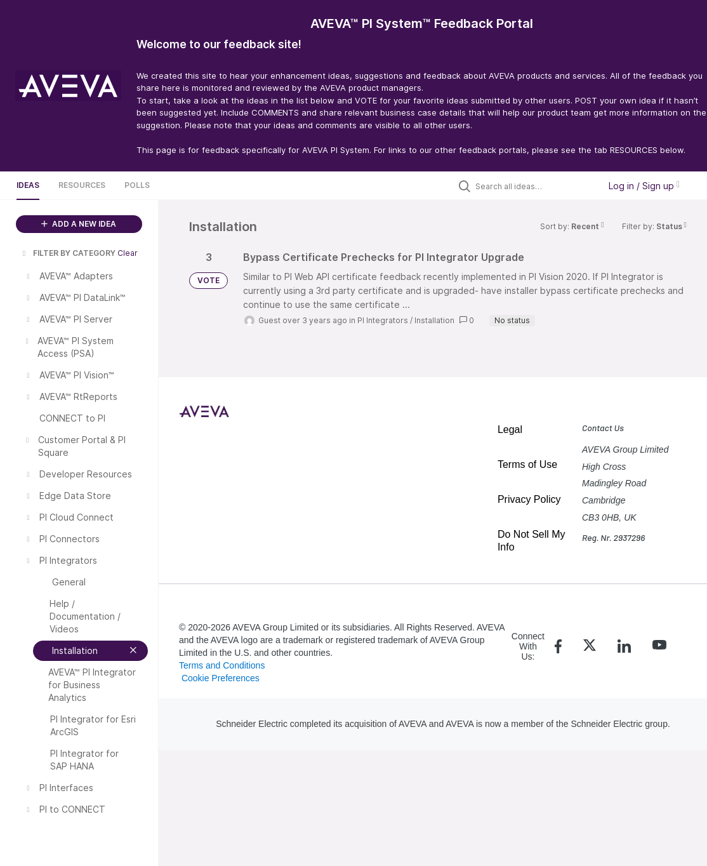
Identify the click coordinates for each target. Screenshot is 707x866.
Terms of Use (527, 464)
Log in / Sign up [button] (644, 185)
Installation (434, 320)
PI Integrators (382, 320)
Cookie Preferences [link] (221, 678)
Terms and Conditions (222, 665)
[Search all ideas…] (534, 186)
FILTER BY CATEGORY (68, 253)
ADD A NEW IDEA (78, 224)
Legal (510, 429)
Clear (127, 253)
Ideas (28, 185)
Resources (81, 185)
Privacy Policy (529, 499)
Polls (137, 185)
